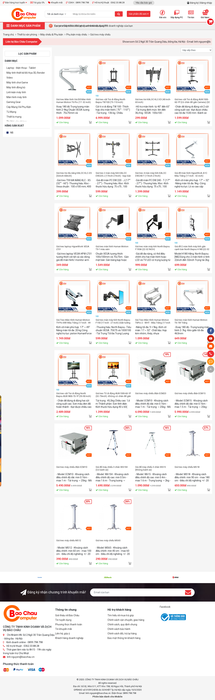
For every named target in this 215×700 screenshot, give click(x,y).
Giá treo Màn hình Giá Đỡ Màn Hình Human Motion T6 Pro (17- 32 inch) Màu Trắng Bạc (73, 101)
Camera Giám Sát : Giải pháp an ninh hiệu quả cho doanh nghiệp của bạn (93, 25)
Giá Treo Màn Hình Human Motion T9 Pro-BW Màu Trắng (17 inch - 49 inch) (73, 321)
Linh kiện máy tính (16, 92)
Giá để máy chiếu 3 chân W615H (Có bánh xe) (112, 468)
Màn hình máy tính (16, 97)
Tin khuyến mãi (63, 629)
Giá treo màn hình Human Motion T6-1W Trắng (191, 321)
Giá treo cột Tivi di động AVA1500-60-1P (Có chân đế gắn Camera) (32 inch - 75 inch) (192, 101)
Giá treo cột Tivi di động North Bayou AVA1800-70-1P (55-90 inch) (73, 394)
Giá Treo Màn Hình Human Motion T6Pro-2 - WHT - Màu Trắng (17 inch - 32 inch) (152, 321)
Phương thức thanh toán (68, 624)
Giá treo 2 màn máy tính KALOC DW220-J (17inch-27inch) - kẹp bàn (113, 174)
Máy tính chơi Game (17, 82)
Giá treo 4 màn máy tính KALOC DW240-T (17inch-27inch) (150, 174)
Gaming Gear (13, 102)
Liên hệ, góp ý (62, 633)
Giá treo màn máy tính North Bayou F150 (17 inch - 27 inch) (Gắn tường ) (113, 321)
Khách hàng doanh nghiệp (69, 638)
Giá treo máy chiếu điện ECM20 (150, 393)
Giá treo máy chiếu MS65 (108, 540)
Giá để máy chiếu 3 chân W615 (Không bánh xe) (150, 468)
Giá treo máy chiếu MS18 (187, 467)
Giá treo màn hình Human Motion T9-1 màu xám (112, 248)
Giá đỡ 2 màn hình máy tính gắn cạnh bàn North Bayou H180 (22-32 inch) (192, 248)
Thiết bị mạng (13, 116)
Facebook (165, 606)
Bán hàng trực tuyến (15, 2)
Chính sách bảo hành (119, 629)
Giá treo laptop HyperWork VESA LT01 (72, 248)
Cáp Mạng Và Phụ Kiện (18, 107)
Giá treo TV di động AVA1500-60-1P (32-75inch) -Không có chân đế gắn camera (113, 395)
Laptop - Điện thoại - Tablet (21, 67)
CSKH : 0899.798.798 (77, 2)
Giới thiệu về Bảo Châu (67, 615)
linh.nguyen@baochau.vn (20, 657)
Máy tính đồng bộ (15, 87)
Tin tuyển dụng (63, 620)
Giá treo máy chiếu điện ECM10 (71, 467)
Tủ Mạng (11, 111)
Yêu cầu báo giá (144, 2)
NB (11, 132)
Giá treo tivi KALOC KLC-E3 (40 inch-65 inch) (153, 100)
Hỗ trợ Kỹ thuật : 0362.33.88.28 (108, 2)
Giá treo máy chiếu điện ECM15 (190, 393)
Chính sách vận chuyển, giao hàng (126, 620)
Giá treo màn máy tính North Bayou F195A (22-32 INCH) (152, 248)
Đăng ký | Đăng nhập (201, 2)
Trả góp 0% (37, 2)
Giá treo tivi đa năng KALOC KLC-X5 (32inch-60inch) (74, 174)
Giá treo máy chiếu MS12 (68, 540)
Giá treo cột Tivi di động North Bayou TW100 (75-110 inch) (110, 100)
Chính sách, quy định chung (122, 624)
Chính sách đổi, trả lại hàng (122, 633)
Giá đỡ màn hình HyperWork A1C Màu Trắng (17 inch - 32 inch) (191, 174)
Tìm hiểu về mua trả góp (121, 615)
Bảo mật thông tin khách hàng (124, 638)
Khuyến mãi (55, 2)
